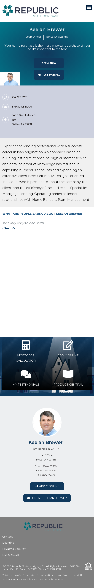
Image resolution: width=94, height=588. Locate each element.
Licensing (8, 542)
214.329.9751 (50, 470)
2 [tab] (31, 279)
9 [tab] (58, 279)
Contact (7, 536)
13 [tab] (31, 281)
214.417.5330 (50, 466)
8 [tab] (54, 279)
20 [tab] (58, 281)
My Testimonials (49, 74)
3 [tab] (35, 279)
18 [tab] (50, 281)
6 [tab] (46, 279)
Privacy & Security (14, 548)
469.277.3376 (48, 474)
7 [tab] (50, 279)
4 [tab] (39, 279)
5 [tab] (42, 279)
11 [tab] (65, 279)
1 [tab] (27, 279)
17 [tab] (46, 281)
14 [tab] (35, 281)
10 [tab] (61, 279)
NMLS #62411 (10, 555)
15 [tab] (39, 281)
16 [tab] (42, 281)
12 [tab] (27, 281)
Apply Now (49, 63)
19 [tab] (54, 281)
